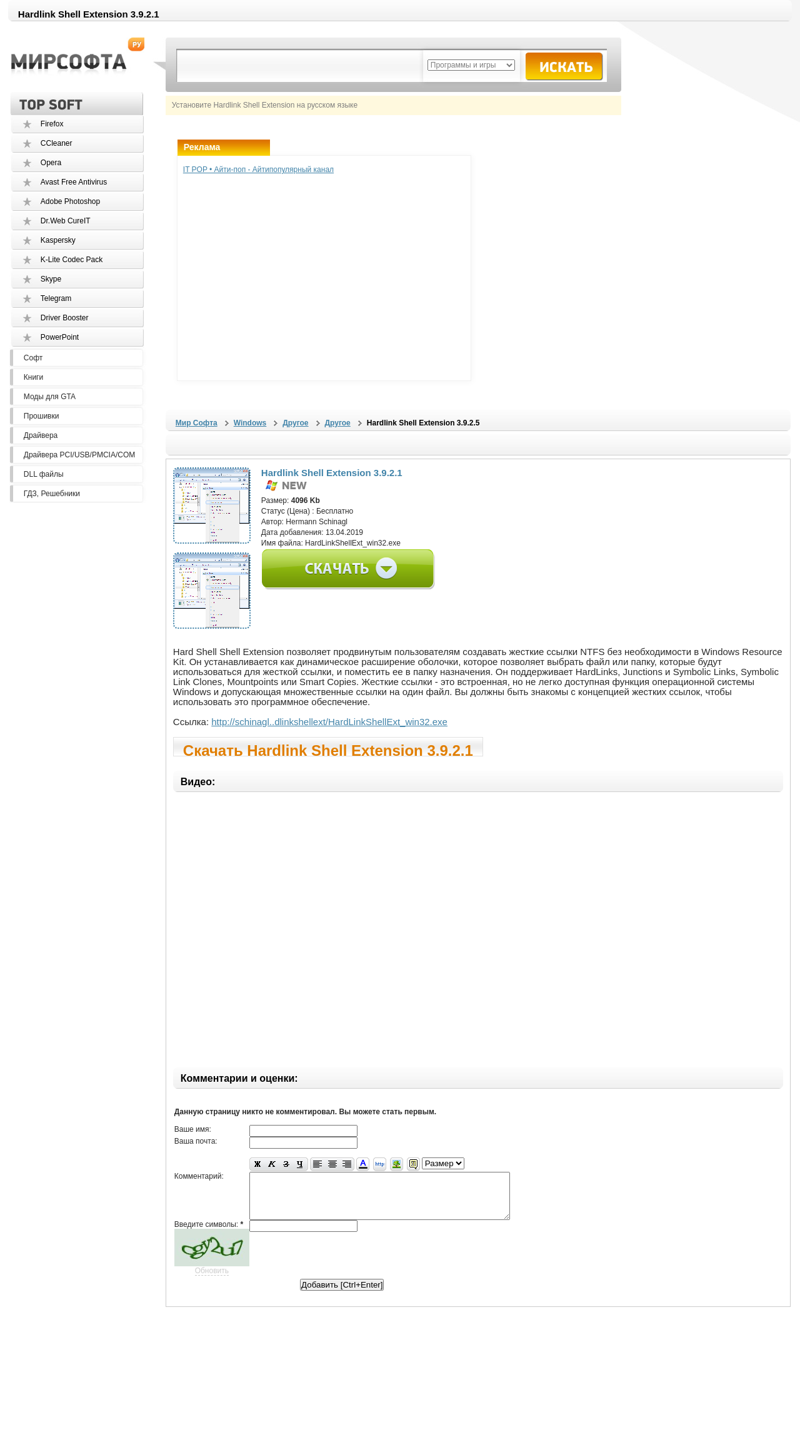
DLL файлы (44, 474)
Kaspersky (58, 240)
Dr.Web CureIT (66, 220)
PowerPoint (60, 337)
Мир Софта (197, 423)
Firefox (52, 123)
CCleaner (56, 143)
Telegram (56, 298)
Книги (33, 377)
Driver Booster (65, 317)
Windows (250, 423)
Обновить (212, 1280)
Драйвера (41, 435)
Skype (51, 279)
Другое (295, 423)
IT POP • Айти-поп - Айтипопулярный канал (258, 169)
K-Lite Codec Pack (71, 259)
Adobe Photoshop (70, 201)
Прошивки (41, 416)
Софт (33, 357)
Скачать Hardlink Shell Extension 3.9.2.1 (328, 749)
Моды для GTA (50, 396)
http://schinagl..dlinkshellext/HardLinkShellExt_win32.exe (329, 721)
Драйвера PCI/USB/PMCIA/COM (79, 454)
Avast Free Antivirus (74, 182)
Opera (51, 162)
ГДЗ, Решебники (52, 493)
